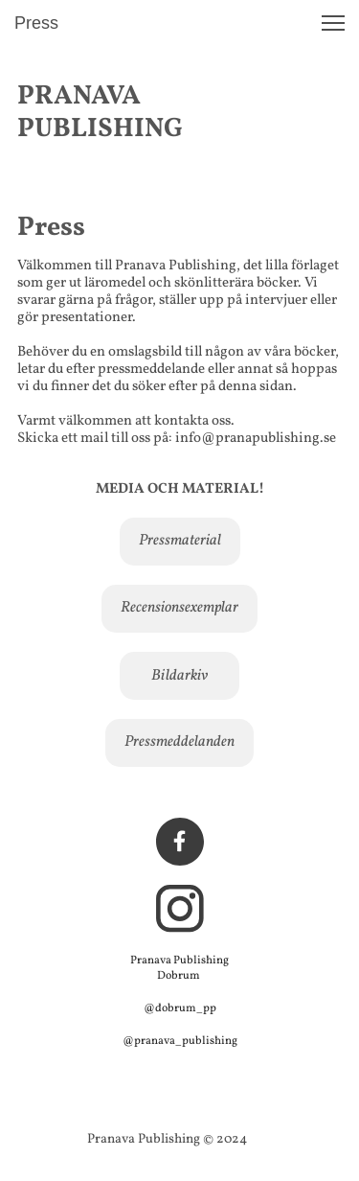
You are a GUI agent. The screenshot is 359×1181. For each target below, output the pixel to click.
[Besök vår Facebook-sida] (180, 842)
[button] (333, 23)
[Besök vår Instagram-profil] (180, 909)
